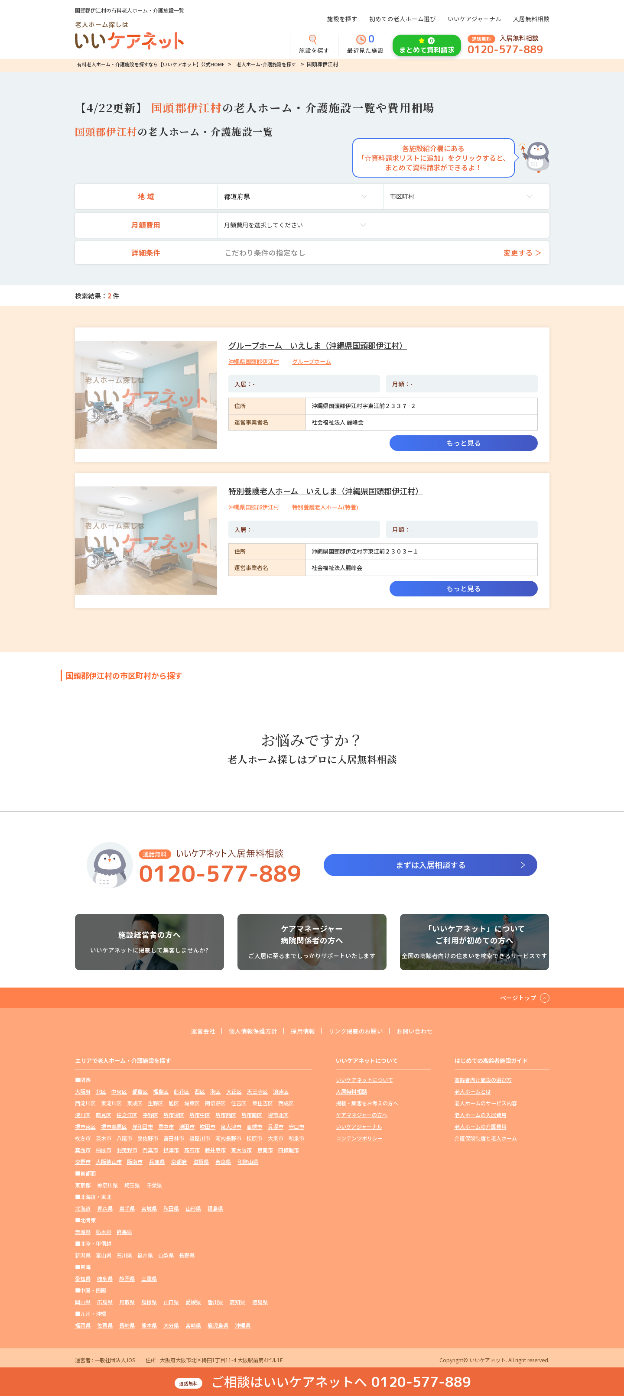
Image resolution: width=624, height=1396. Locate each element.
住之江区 (127, 1114)
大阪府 (83, 1091)
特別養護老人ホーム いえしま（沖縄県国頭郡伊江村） (325, 490)
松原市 (254, 1138)
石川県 (124, 1255)
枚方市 (83, 1138)
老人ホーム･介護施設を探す (266, 64)
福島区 (161, 1091)
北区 (101, 1091)
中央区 (119, 1091)
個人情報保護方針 (253, 1031)
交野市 (83, 1161)
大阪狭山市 (109, 1161)
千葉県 (154, 1185)
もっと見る (463, 443)
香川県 (215, 1301)
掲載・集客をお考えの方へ (367, 1103)
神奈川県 (107, 1185)
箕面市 (83, 1149)
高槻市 (254, 1126)
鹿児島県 (218, 1325)
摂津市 (171, 1149)
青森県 (105, 1208)
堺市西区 (225, 1114)
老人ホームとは (473, 1091)
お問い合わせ (414, 1031)
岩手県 (127, 1208)
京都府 (179, 1161)
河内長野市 (228, 1138)
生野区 (155, 1103)
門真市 (150, 1149)
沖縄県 (242, 1325)
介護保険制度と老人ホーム (486, 1138)
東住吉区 (262, 1103)
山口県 (171, 1301)
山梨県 (166, 1255)
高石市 (192, 1149)
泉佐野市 (147, 1138)
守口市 (296, 1126)
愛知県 (83, 1278)
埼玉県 (132, 1185)
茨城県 (83, 1231)
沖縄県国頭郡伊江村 (253, 361)
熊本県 (149, 1325)
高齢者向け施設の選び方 (483, 1079)
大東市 (275, 1138)
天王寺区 (257, 1091)
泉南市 (265, 1149)
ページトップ (518, 997)
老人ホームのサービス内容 (486, 1103)
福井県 (145, 1255)
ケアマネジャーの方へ (361, 1114)
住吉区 (239, 1103)
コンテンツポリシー (359, 1138)
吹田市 (207, 1126)
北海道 (83, 1208)
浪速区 (281, 1091)
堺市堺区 (173, 1114)
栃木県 (103, 1231)
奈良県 (223, 1161)
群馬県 (124, 1231)
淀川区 (83, 1114)
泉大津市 (231, 1126)
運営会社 (203, 1031)
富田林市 (173, 1138)
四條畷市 (288, 1149)
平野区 (150, 1114)
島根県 (149, 1301)
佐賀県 (105, 1325)
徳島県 (260, 1301)
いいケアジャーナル (474, 18)
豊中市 (166, 1126)
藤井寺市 (215, 1149)
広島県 (105, 1301)
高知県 (237, 1301)
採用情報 (303, 1031)
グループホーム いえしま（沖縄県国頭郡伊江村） (317, 345)
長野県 (187, 1255)
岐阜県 (105, 1278)
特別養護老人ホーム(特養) (325, 507)
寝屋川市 (199, 1138)
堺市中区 (199, 1114)
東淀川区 (111, 1103)
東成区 (135, 1103)
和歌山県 (247, 1161)
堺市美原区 (114, 1126)
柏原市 (103, 1149)
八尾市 (124, 1138)
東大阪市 (241, 1149)
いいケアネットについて (364, 1079)
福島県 (215, 1208)
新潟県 (83, 1255)
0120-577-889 (505, 49)
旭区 (174, 1103)
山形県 (193, 1208)
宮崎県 (193, 1325)
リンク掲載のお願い (355, 1031)
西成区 (286, 1103)
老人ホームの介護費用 (481, 1126)
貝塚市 (275, 1126)
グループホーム (311, 361)
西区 (200, 1091)
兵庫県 (157, 1161)
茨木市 (103, 1138)
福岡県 (83, 1325)
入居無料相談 (531, 18)
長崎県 (127, 1325)
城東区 (192, 1103)
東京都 (83, 1185)
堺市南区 (251, 1114)
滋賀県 (201, 1161)
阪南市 (135, 1161)
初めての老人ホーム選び (402, 18)
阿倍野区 (215, 1103)
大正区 (234, 1091)
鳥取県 (127, 1301)
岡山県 (83, 1301)
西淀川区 (85, 1103)
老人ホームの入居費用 (481, 1114)
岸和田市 (142, 1126)
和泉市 (296, 1138)
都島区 (140, 1091)
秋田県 (171, 1208)
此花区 (181, 1091)
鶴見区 (103, 1114)
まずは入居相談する (431, 864)
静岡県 (127, 1278)
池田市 (187, 1126)
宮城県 (149, 1208)
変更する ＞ (523, 252)
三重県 (149, 1278)
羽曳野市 (127, 1149)
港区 (215, 1091)
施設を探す (342, 18)
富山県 (103, 1255)
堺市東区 (85, 1126)
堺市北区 (278, 1114)
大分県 (171, 1325)
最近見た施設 (365, 45)
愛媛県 (193, 1301)
